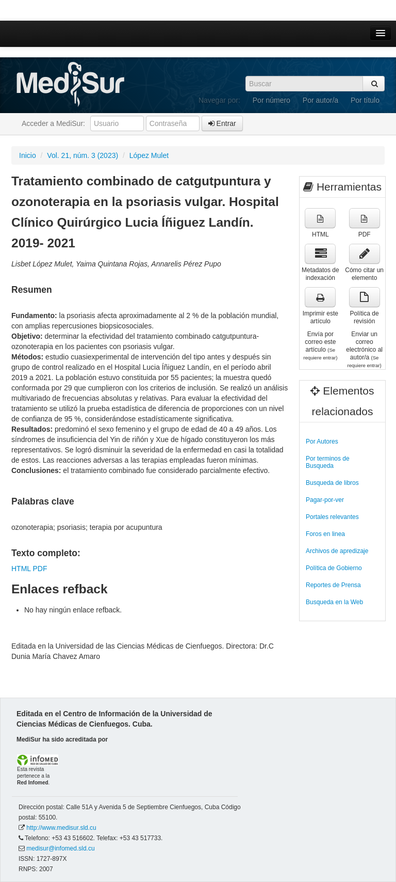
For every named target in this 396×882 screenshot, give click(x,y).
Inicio (27, 155)
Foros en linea (325, 534)
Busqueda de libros (332, 482)
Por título (365, 100)
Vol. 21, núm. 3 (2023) (82, 155)
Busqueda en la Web (334, 602)
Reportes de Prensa (333, 585)
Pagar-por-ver (325, 499)
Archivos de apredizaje (337, 551)
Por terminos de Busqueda (328, 462)
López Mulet (149, 155)
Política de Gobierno (334, 568)
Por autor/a (320, 100)
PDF (39, 568)
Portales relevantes (332, 517)
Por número (271, 100)
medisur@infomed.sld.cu (60, 848)
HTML (21, 568)
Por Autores (322, 441)
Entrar (222, 123)
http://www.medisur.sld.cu (61, 827)
